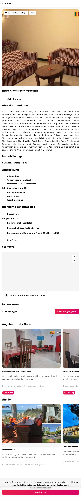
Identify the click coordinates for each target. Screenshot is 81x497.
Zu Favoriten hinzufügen (16, 13)
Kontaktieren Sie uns (26, 485)
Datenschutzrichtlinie (46, 485)
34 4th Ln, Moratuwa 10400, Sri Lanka (27, 295)
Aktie (33, 13)
